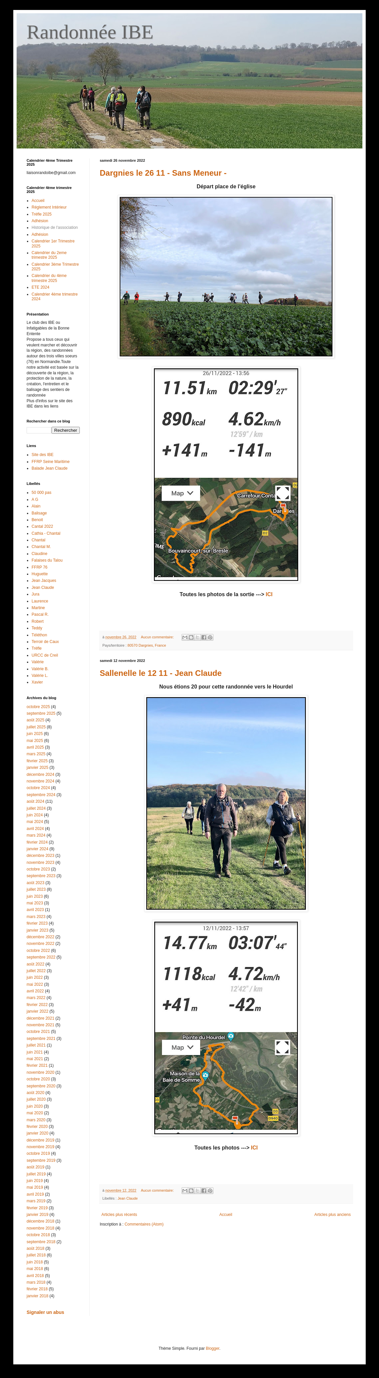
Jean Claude (128, 1198)
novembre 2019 (40, 1147)
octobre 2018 (38, 1235)
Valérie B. (40, 669)
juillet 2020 (36, 1099)
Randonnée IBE (90, 32)
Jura (35, 594)
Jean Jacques (44, 580)
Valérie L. (40, 675)
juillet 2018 (36, 1255)
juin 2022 (35, 977)
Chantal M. (41, 546)
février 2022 (37, 1004)
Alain (36, 506)
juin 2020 (35, 1106)
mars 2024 (36, 835)
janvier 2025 (37, 767)
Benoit (37, 519)
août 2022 (35, 964)
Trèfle (37, 648)
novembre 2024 (40, 781)
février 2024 (37, 842)
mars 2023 (36, 916)
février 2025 (37, 761)
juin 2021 (35, 1052)
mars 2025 (36, 754)
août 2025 (35, 720)
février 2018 (37, 1289)
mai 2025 (35, 740)
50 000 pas (41, 492)
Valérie (38, 662)
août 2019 (35, 1167)
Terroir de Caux (45, 641)
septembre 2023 (41, 875)
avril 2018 (35, 1275)
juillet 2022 (36, 970)
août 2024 (35, 801)
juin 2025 (35, 733)
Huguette (40, 574)
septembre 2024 (41, 794)
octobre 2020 (38, 1079)
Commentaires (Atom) (144, 1224)
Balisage (39, 513)
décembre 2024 (40, 774)
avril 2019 (35, 1194)
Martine (38, 607)
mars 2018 (36, 1282)
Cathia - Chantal (46, 533)
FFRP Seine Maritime (50, 461)
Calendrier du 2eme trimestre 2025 (49, 255)
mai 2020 (35, 1113)
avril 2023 (35, 909)
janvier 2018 (37, 1296)
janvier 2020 (37, 1133)
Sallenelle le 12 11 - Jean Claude (161, 673)
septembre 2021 (41, 1038)
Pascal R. (40, 614)
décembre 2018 (40, 1221)
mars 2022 (36, 997)
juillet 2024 (36, 808)
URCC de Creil (45, 655)
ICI (269, 594)
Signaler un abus (45, 1312)
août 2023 (35, 882)
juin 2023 (35, 896)
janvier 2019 (37, 1214)
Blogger (212, 1348)
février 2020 (37, 1126)
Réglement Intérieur (49, 207)
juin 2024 (35, 815)
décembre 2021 (40, 1018)
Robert (38, 621)
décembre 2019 (40, 1140)
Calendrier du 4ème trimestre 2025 (49, 278)
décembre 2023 (40, 855)
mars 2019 (36, 1201)
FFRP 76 (40, 567)
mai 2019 (35, 1187)
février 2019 (37, 1208)
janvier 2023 (37, 930)
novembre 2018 (40, 1228)
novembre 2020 (40, 1072)
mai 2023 (35, 903)
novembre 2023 (40, 862)
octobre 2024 (38, 787)
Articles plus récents (119, 1214)
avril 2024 (35, 828)
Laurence (40, 601)
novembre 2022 (40, 943)
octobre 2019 (38, 1153)
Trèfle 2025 (42, 214)
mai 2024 (35, 821)
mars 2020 (36, 1120)
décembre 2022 (40, 937)
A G (35, 499)
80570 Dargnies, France (147, 645)
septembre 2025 (41, 713)
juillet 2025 (36, 727)
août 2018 (35, 1248)
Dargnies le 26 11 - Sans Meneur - (163, 172)
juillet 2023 (36, 889)
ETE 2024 (40, 287)
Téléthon (39, 635)
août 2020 (35, 1092)
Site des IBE (43, 454)
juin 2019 (35, 1180)
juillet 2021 (36, 1045)
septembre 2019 (41, 1160)
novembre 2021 (40, 1025)
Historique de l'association (55, 227)
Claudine (39, 553)
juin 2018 (35, 1262)
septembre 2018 (41, 1242)
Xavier (37, 682)
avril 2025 (35, 747)
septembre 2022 (41, 957)
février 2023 (37, 923)
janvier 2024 (37, 849)
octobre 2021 (38, 1031)
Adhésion (40, 221)
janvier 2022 (37, 1011)
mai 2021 (35, 1058)
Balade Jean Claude (49, 468)
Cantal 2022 (42, 526)
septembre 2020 (41, 1086)
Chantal (38, 540)
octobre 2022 (38, 950)
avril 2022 (35, 991)
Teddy (37, 628)
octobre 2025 (38, 706)
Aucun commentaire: (158, 637)
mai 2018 (35, 1268)
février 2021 (37, 1065)
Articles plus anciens (333, 1214)
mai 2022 (35, 984)
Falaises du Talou (47, 560)
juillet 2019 (36, 1174)
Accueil (225, 1214)
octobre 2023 (38, 869)
